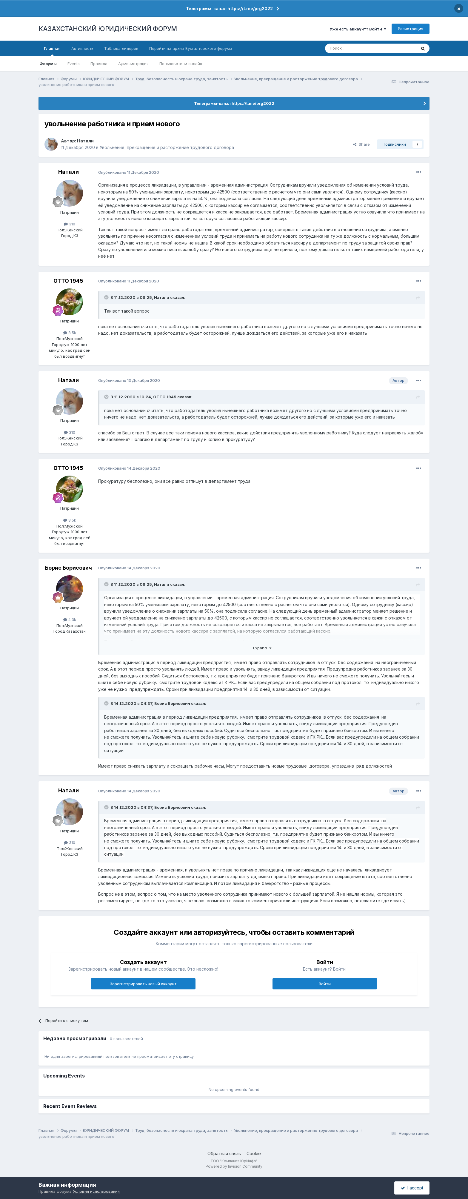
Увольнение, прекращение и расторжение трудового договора (167, 147)
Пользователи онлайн (180, 63)
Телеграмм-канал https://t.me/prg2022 (229, 8)
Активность (82, 48)
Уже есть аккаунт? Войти (358, 29)
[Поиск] (354, 48)
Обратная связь (224, 1153)
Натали (85, 140)
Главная (52, 51)
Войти (325, 983)
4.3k (69, 619)
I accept (412, 1187)
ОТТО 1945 (68, 281)
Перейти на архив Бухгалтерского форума (190, 48)
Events (73, 63)
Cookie (254, 1153)
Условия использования (96, 1191)
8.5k (69, 332)
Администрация (133, 63)
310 (69, 224)
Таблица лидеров (121, 48)
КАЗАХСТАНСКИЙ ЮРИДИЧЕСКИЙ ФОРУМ (108, 29)
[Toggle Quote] (107, 297)
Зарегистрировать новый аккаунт (143, 983)
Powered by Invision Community (234, 1166)
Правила (98, 63)
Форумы (48, 63)
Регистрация (410, 28)
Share (361, 144)
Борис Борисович (68, 568)
